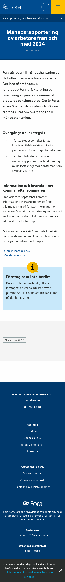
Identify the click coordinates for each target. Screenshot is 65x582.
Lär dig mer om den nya (17, 253)
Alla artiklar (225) (14, 340)
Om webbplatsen (32, 473)
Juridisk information (32, 444)
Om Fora (32, 431)
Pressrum (32, 451)
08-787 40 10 (32, 407)
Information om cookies (32, 480)
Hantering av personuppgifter (32, 486)
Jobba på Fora (32, 437)
